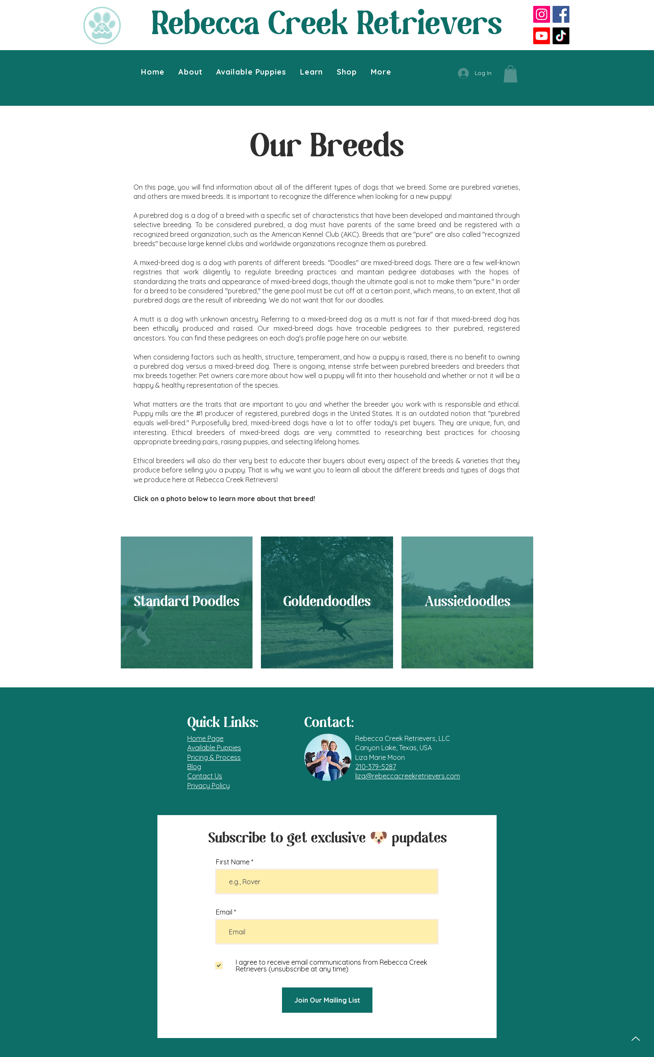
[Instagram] (541, 14)
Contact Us (204, 776)
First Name (233, 861)
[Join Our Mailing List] (327, 1000)
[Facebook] (561, 14)
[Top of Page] (636, 1039)
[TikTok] (561, 35)
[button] (190, 72)
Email (224, 912)
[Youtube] (541, 35)
